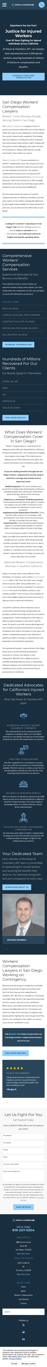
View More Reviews (15, 1053)
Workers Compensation (18, 345)
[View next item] (7, 949)
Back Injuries (10, 308)
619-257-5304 (23, 1230)
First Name (7, 1135)
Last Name (7, 1143)
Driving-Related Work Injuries (20, 328)
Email (5, 1157)
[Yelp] (23, 1325)
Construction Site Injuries (18, 321)
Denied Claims (10, 302)
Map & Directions (23, 1274)
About (23, 1291)
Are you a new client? (11, 1164)
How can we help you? (11, 1171)
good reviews (35, 177)
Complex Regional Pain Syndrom (21, 315)
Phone (5, 1150)
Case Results (23, 1299)
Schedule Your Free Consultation (23, 77)
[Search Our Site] (41, 1312)
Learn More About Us (16, 887)
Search (7, 1312)
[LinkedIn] (23, 1339)
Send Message (23, 1207)
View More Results (15, 418)
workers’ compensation (15, 126)
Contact (23, 1303)
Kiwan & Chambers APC (11, 160)
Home (23, 1287)
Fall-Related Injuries (15, 334)
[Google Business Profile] (23, 1332)
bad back (6, 590)
